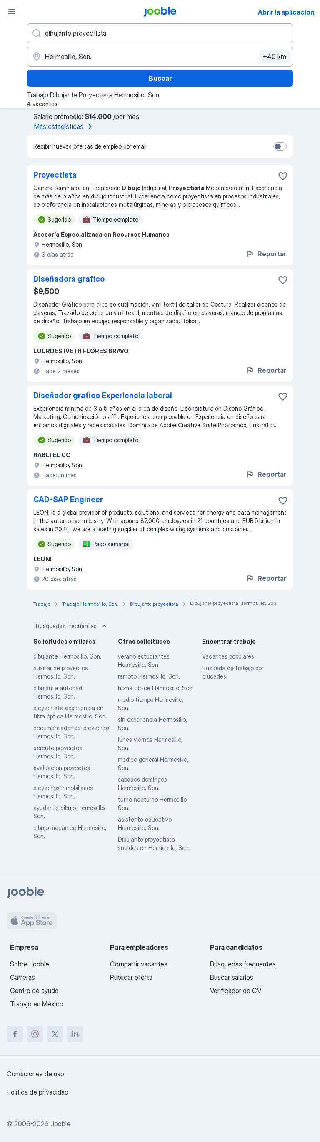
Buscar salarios (231, 977)
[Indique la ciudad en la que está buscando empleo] (160, 57)
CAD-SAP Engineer (68, 499)
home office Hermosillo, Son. (156, 687)
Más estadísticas (64, 126)
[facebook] (15, 1034)
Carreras (22, 977)
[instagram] (35, 1034)
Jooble (60, 1124)
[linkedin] (75, 1034)
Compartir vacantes (139, 964)
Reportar (266, 254)
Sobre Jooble (29, 964)
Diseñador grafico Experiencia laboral (102, 395)
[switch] (280, 146)
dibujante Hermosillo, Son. (67, 656)
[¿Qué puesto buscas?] (160, 33)
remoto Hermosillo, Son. (149, 676)
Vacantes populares (228, 656)
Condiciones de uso (35, 1074)
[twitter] (55, 1034)
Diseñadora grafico (69, 279)
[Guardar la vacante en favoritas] (282, 176)
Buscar (160, 78)
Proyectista (55, 175)
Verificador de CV (235, 990)
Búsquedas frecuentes (72, 626)
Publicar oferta (131, 977)
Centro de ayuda (34, 990)
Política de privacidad (37, 1092)
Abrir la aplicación (286, 12)
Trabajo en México (36, 1004)
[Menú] (11, 11)
